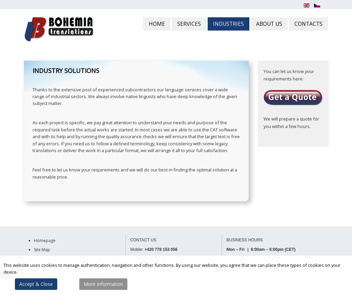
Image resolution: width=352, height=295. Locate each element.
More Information (103, 284)
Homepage (45, 240)
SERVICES (189, 23)
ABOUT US (269, 23)
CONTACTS (308, 23)
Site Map (42, 250)
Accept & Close (36, 284)
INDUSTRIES (228, 23)
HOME (157, 23)
